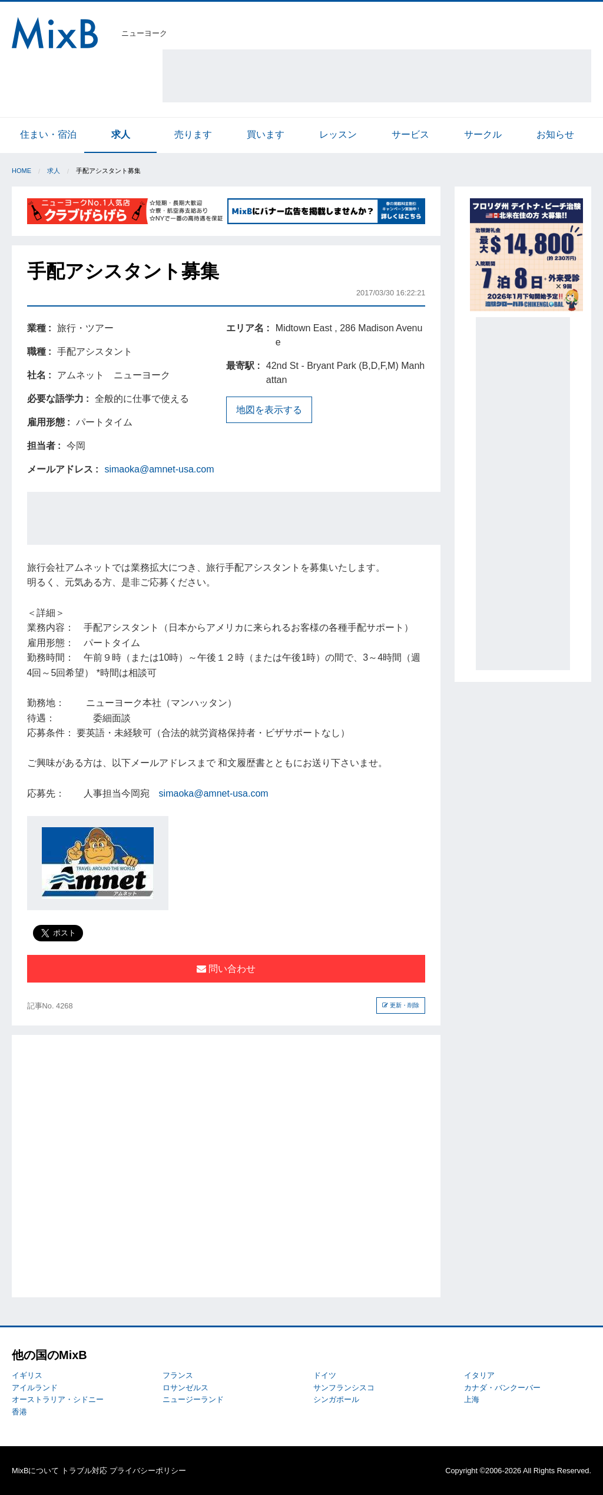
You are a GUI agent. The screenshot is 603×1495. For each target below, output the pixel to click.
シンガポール (336, 1399)
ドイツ (324, 1375)
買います (265, 134)
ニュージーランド (193, 1399)
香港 (19, 1411)
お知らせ (555, 134)
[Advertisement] (377, 75)
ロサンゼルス (185, 1387)
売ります (193, 134)
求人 (120, 134)
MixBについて (35, 1470)
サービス (410, 134)
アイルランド (35, 1387)
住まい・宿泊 (48, 134)
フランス (178, 1375)
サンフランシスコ (344, 1387)
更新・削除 (400, 1005)
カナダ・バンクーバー (502, 1387)
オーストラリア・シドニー (58, 1399)
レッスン (338, 134)
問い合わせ (226, 969)
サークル (483, 134)
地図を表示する (269, 410)
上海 (471, 1399)
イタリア (479, 1375)
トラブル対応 (84, 1470)
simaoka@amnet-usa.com (159, 469)
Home (21, 170)
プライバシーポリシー (148, 1470)
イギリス (27, 1375)
